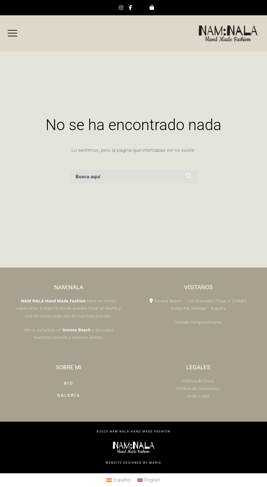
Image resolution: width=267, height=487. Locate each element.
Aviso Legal (198, 395)
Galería (68, 395)
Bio (69, 383)
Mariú (155, 462)
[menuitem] (118, 480)
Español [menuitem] (122, 480)
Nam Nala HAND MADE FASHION (140, 431)
